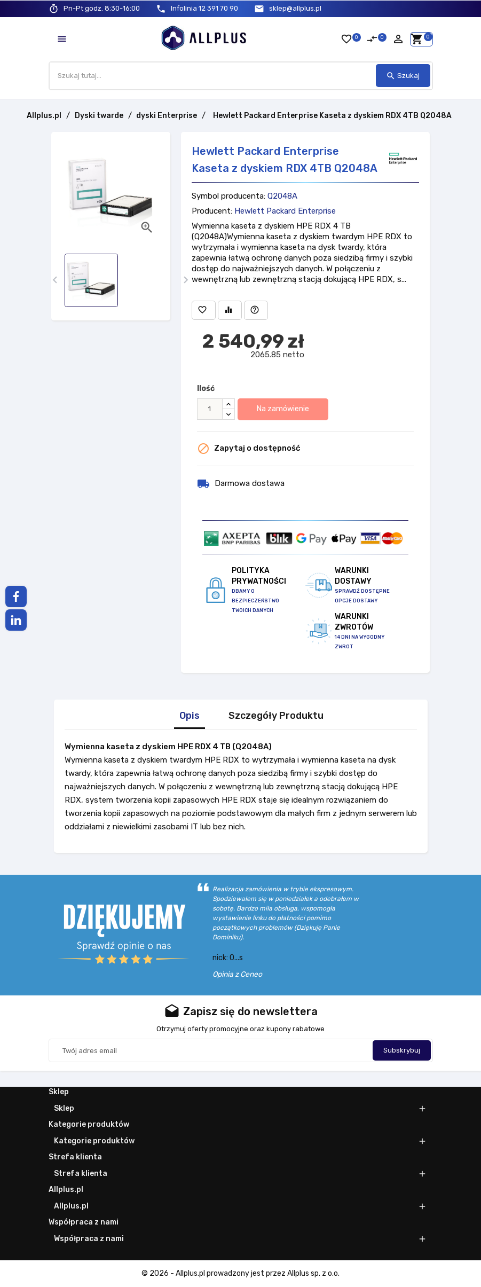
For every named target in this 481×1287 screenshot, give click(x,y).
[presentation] (55, 280)
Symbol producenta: (228, 196)
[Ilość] (210, 409)
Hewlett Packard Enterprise (285, 211)
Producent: (212, 211)
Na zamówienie (283, 408)
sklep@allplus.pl (295, 8)
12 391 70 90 (204, 8)
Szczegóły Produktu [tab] (276, 715)
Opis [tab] (189, 715)
